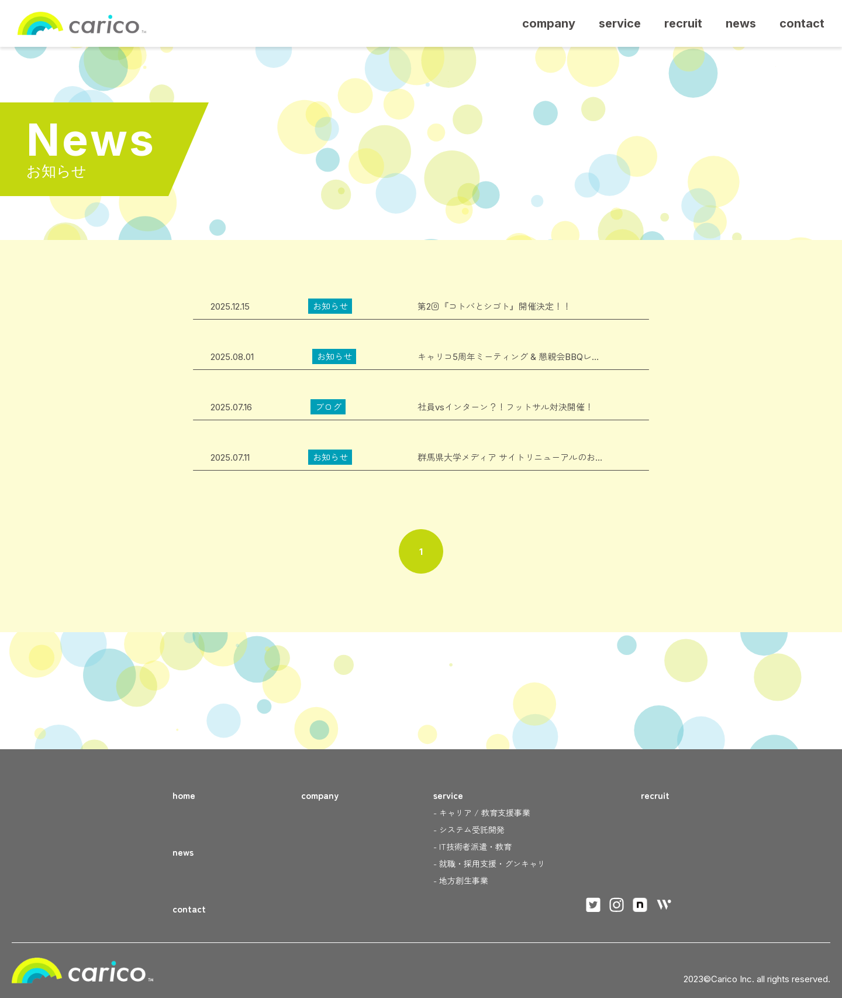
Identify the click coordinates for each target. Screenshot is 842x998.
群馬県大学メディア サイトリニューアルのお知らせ (519, 457)
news (741, 23)
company (548, 23)
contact (801, 23)
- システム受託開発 (469, 829)
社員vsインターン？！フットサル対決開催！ (505, 407)
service (620, 23)
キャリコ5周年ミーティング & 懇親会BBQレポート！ (522, 356)
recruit (683, 23)
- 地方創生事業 (460, 880)
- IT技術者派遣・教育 (472, 846)
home (183, 795)
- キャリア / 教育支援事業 (481, 812)
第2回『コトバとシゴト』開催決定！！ (494, 306)
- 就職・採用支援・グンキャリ (489, 863)
